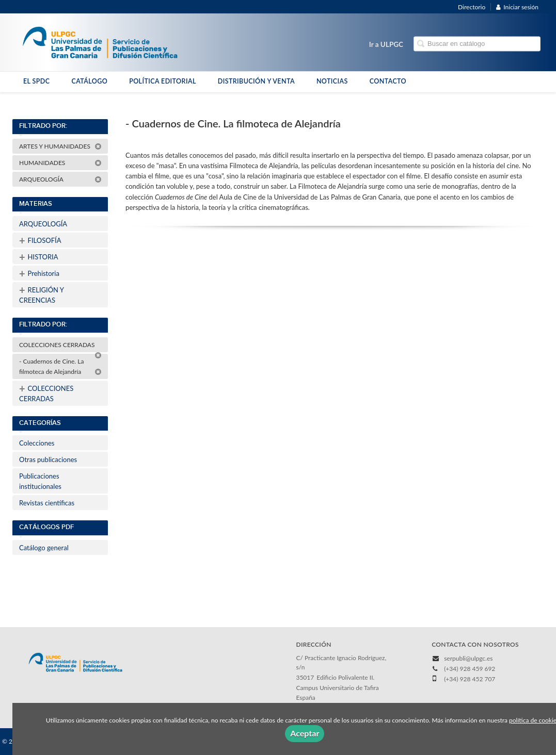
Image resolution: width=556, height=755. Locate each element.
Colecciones (36, 443)
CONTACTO (388, 81)
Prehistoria (39, 273)
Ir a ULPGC (386, 44)
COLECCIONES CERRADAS (60, 346)
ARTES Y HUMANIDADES (60, 146)
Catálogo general (44, 548)
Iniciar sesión (517, 7)
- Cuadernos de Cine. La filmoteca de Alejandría (60, 366)
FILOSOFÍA (40, 240)
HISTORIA (38, 257)
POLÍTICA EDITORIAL (162, 81)
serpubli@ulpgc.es (468, 658)
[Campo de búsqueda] (477, 44)
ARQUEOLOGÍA (60, 179)
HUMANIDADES (60, 163)
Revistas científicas (46, 503)
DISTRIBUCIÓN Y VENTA (256, 81)
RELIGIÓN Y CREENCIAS (41, 294)
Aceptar (304, 733)
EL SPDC (36, 81)
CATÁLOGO (89, 81)
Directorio (471, 7)
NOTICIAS (332, 81)
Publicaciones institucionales (40, 481)
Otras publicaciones (48, 459)
